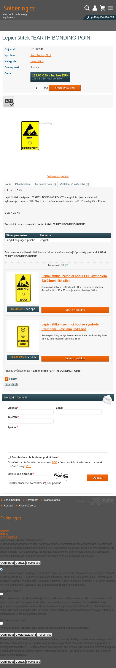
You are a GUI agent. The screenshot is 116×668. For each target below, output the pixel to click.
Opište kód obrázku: (21, 474)
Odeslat (97, 477)
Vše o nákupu (12, 499)
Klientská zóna (27, 505)
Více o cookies (8, 537)
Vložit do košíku (65, 87)
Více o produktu (75, 310)
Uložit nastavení (26, 634)
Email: (60, 407)
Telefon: (13, 417)
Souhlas (4, 531)
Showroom (32, 499)
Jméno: (13, 407)
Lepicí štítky (37, 61)
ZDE (54, 462)
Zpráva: (13, 427)
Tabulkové (66, 265)
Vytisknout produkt (57, 176)
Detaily (4, 534)
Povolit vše (33, 562)
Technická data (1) (45, 184)
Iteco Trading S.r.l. (40, 55)
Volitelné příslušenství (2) (74, 184)
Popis (8, 184)
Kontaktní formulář (15, 397)
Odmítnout (7, 562)
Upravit (20, 562)
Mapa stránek (52, 499)
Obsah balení (22, 184)
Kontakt (8, 505)
